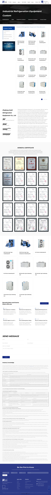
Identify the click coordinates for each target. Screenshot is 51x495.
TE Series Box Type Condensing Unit (21, 92)
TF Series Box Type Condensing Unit (32, 76)
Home (10, 2)
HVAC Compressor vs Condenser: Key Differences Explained (14, 309)
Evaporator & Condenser (32, 19)
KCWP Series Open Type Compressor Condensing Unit (32, 42)
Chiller (13, 19)
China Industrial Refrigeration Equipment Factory (38, 112)
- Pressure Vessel (6, 38)
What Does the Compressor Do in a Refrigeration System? (30, 309)
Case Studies (24, 2)
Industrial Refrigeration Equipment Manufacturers (28, 492)
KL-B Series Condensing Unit (20, 59)
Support (28, 2)
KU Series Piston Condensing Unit (31, 92)
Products (14, 2)
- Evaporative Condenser (7, 34)
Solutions (18, 486)
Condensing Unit (5, 19)
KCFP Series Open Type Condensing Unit (20, 42)
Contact (36, 2)
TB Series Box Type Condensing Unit (21, 76)
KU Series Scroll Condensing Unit (42, 92)
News (32, 2)
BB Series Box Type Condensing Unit (32, 59)
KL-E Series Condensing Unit (42, 42)
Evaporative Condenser (21, 19)
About (19, 2)
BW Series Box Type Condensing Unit (43, 76)
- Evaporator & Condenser (7, 36)
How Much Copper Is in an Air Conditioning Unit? (12, 320)
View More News (44, 303)
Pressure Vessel (43, 19)
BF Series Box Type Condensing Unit (43, 59)
